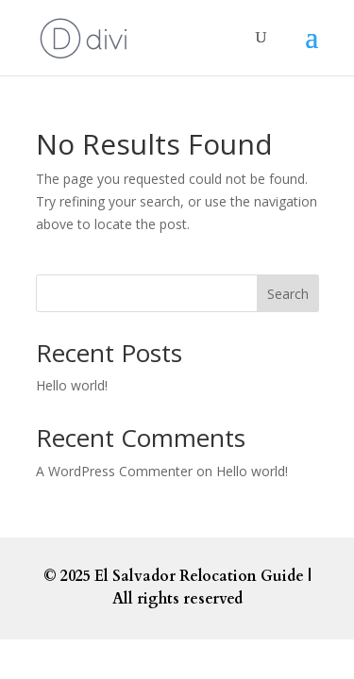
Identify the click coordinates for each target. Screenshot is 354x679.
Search (288, 294)
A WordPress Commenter (114, 471)
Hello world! (72, 385)
